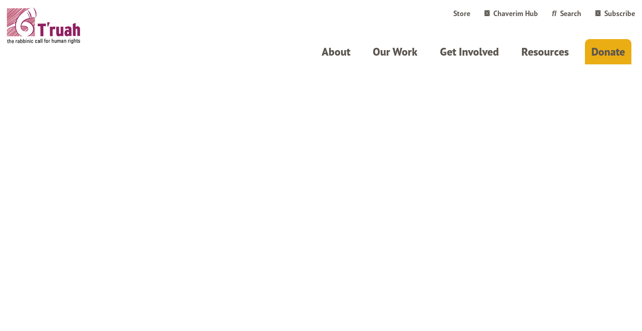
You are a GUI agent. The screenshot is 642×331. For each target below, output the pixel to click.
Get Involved (469, 52)
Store (461, 13)
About (336, 52)
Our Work (395, 52)
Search (566, 13)
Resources (545, 52)
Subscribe (615, 13)
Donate (608, 52)
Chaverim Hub (511, 13)
